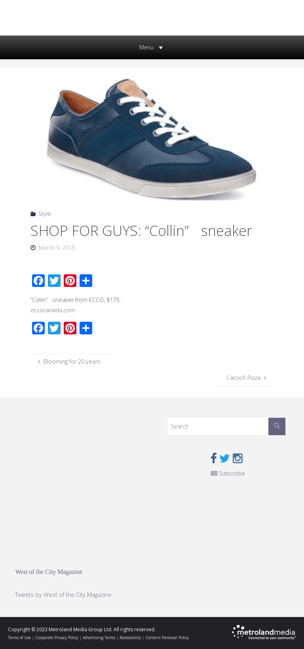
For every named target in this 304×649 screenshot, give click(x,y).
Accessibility (130, 637)
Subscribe (228, 473)
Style (44, 213)
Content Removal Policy (167, 637)
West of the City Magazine (48, 571)
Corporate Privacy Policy (56, 637)
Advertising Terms (99, 637)
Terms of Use (19, 637)
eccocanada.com (52, 310)
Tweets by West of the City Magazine (63, 594)
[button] (146, 47)
